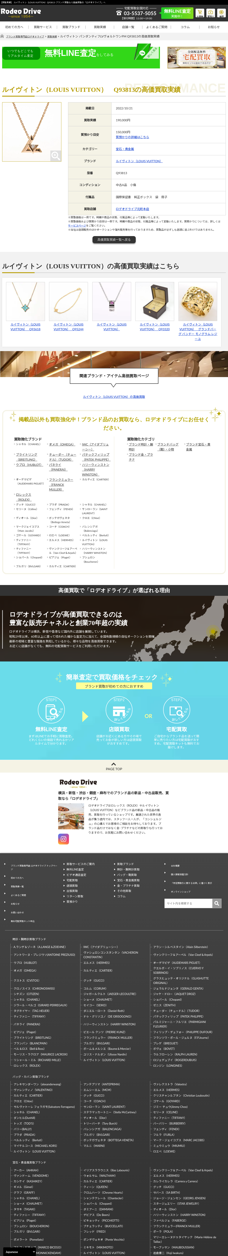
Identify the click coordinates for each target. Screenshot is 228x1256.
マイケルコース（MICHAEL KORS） (36, 1110)
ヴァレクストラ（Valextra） (170, 1048)
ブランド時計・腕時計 (140, 446)
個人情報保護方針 (178, 863)
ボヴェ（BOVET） (165, 1017)
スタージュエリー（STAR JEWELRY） (177, 1164)
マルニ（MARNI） (95, 1110)
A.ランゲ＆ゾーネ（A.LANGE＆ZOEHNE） (40, 915)
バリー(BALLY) (23, 1093)
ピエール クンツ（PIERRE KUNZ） (105, 1000)
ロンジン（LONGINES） (168, 1034)
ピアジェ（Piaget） (26, 1000)
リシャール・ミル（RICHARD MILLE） (38, 1028)
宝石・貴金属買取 (128, 873)
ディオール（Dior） (95, 1082)
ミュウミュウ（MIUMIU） (170, 1110)
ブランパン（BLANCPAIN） (31, 1011)
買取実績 (100, 27)
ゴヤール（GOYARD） (167, 1065)
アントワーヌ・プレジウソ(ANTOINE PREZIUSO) (44, 923)
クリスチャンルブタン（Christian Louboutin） (182, 1060)
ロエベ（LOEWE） (165, 1115)
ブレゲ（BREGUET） (166, 1011)
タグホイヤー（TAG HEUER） (32, 979)
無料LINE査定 (75, 863)
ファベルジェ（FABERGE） (170, 1180)
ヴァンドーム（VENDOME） (32, 1136)
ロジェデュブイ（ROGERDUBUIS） (175, 1028)
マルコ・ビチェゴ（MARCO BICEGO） (38, 1207)
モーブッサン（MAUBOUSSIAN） (174, 1207)
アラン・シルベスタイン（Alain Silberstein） (181, 915)
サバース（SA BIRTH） (167, 1152)
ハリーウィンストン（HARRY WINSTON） (95, 464)
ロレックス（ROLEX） (29, 479)
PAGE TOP (114, 762)
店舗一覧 (128, 27)
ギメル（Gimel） (24, 1147)
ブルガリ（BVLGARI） (97, 1011)
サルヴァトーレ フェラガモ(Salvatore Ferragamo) (44, 1071)
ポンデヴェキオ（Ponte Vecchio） (104, 1199)
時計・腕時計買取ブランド (27, 909)
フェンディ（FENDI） (167, 1093)
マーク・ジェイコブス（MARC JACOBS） (179, 1104)
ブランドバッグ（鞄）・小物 (166, 446)
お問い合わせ (15, 889)
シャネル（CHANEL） (28, 968)
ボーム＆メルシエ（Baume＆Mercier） (107, 1017)
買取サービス (43, 27)
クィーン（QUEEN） (96, 1147)
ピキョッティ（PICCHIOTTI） (102, 1180)
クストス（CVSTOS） (27, 949)
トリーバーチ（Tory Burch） (101, 1087)
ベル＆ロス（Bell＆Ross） (30, 1017)
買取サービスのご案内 (81, 857)
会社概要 (173, 857)
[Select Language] (19, 1251)
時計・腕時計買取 (128, 863)
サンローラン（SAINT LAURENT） (105, 1071)
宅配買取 (72, 873)
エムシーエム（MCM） (98, 1054)
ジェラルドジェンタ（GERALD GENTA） (179, 956)
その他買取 (124, 884)
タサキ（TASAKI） (25, 1169)
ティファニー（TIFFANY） (30, 984)
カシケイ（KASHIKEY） (29, 1141)
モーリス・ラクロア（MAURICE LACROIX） (42, 1022)
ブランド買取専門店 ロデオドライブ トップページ (33, 860)
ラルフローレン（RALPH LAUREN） (176, 1022)
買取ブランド (71, 27)
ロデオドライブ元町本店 (132, 209)
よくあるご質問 (156, 27)
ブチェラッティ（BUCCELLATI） (104, 1186)
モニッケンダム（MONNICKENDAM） (38, 1213)
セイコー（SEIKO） (95, 973)
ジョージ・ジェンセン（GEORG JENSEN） (180, 1158)
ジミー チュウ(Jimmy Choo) (170, 1071)
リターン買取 (75, 889)
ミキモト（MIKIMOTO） (99, 1207)
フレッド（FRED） (95, 1192)
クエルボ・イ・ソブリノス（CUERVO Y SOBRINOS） (178, 939)
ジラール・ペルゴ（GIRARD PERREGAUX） (41, 973)
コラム (185, 27)
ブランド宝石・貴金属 (197, 446)
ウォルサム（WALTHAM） (100, 1136)
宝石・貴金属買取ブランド (27, 1124)
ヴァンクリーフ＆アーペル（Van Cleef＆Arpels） (184, 923)
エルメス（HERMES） (97, 931)
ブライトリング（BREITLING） (25, 455)
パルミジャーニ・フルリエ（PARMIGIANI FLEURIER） (179, 993)
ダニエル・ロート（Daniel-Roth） (104, 979)
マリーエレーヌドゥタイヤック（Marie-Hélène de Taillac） (184, 1200)
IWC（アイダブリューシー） (96, 446)
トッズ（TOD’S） (25, 1087)
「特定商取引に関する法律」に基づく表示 (194, 868)
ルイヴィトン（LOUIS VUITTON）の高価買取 (114, 397)
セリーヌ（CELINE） (166, 1076)
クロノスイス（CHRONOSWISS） (35, 956)
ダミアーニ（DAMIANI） (99, 1169)
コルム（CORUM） (95, 956)
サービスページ (77, 225)
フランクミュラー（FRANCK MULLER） (62, 472)
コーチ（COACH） (95, 1065)
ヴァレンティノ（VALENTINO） (34, 1054)
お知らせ (214, 27)
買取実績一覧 (15, 872)
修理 (220, 12)
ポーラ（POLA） (164, 1192)
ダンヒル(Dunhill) (24, 1082)
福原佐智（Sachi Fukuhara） (171, 1218)
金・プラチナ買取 (128, 879)
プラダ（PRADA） (25, 1099)
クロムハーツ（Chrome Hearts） (104, 1152)
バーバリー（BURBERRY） (170, 1087)
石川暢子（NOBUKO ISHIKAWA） (105, 1218)
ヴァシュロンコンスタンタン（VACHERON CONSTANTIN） (110, 923)
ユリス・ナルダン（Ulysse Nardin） (106, 1022)
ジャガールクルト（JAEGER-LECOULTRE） (110, 962)
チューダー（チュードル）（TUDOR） (62, 455)
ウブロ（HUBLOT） (27, 462)
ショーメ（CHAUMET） (98, 968)
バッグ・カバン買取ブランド (29, 1043)
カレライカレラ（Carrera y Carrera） (176, 1141)
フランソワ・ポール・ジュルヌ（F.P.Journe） (181, 1006)
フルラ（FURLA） (164, 1099)
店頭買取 (72, 879)
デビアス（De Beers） (97, 1175)
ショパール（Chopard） (168, 968)
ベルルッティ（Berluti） (29, 1104)
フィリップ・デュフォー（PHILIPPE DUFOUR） (183, 1000)
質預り (207, 12)
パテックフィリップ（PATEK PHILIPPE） (94, 455)
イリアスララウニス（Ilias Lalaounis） (107, 1130)
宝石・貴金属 (125, 149)
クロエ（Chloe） (24, 1065)
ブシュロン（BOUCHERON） (32, 1186)
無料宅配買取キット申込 (22, 894)
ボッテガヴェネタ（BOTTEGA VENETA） (109, 1104)
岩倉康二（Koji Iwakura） (169, 1213)
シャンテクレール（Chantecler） (104, 1158)
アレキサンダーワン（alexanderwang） (38, 1048)
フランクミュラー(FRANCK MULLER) (176, 1186)
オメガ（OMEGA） (60, 444)
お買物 (194, 12)
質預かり (72, 895)
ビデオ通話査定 (76, 868)
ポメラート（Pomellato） (30, 1199)
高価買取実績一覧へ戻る (114, 239)
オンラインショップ (180, 873)
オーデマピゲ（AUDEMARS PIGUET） (177, 931)
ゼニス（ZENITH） (165, 973)
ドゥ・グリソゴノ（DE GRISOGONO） (108, 984)
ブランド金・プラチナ (140, 455)
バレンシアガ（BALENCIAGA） (103, 1093)
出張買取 (72, 884)
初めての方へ (14, 27)
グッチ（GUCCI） (94, 949)
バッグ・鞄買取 (127, 868)
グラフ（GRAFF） (25, 1152)
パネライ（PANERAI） (62, 462)
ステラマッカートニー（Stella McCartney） (110, 1076)
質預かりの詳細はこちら (132, 137)
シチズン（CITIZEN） (27, 962)
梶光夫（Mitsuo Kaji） (28, 1218)
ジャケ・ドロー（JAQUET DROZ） (175, 962)
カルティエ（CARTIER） (98, 938)
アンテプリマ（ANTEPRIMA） (102, 1048)
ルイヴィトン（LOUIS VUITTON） (139, 161)
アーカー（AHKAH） (27, 1130)
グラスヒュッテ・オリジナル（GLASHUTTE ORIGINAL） (181, 949)
